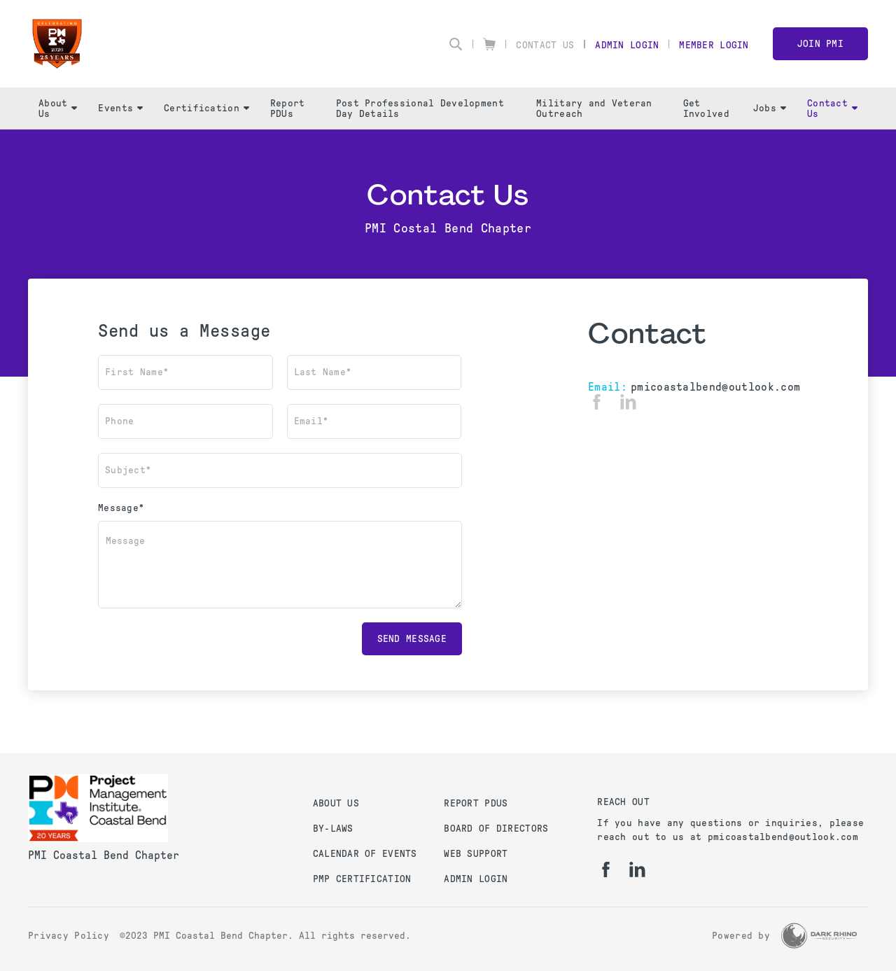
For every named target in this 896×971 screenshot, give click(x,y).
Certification (206, 108)
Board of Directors (496, 828)
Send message (412, 639)
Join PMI (820, 44)
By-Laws (333, 828)
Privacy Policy (68, 935)
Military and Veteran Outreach (594, 108)
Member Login (713, 45)
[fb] (597, 402)
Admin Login (627, 45)
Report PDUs (287, 108)
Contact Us (545, 45)
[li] (628, 402)
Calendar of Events (365, 853)
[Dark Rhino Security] (819, 935)
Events (120, 108)
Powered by (741, 935)
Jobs (769, 108)
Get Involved (706, 108)
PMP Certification (362, 879)
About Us (57, 108)
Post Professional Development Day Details (420, 108)
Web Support (475, 853)
